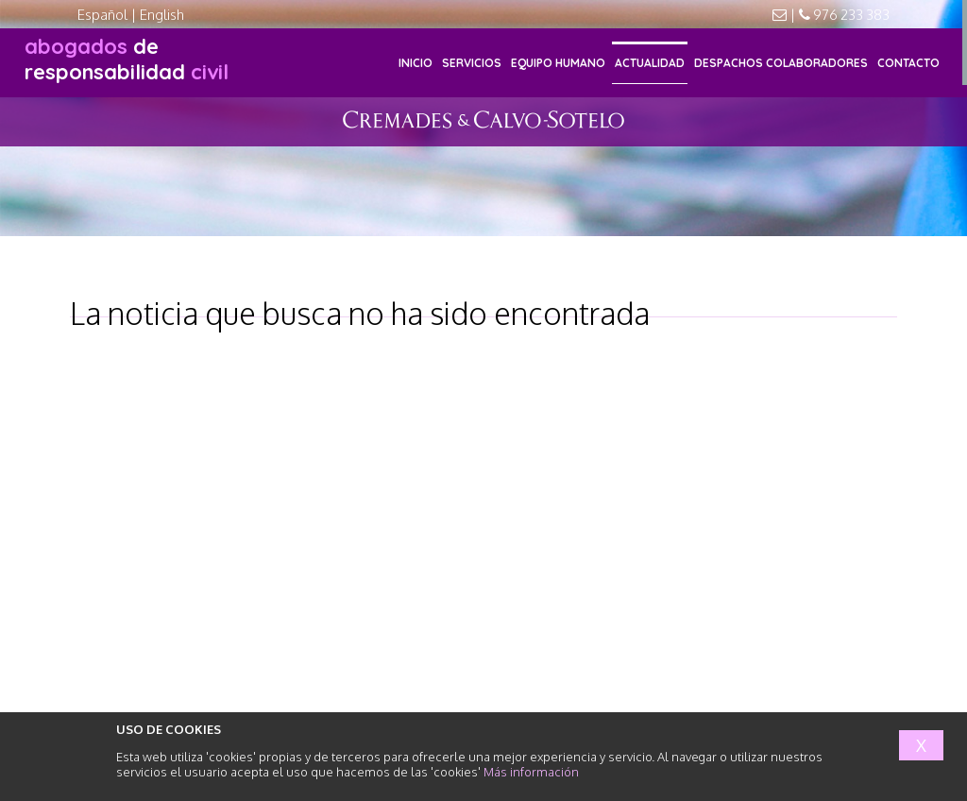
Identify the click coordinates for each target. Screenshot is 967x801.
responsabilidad (127, 59)
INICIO (416, 63)
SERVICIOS (471, 63)
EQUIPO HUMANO (558, 63)
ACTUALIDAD (650, 63)
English (162, 15)
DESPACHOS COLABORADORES (781, 63)
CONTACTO (908, 63)
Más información (531, 771)
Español (102, 15)
